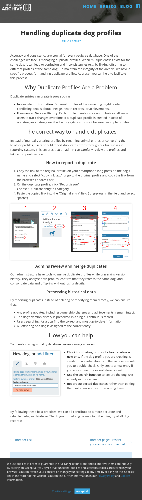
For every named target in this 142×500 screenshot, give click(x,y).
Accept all (82, 491)
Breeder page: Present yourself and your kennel (111, 442)
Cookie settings (61, 491)
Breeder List (21, 440)
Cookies (125, 476)
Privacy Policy (106, 476)
